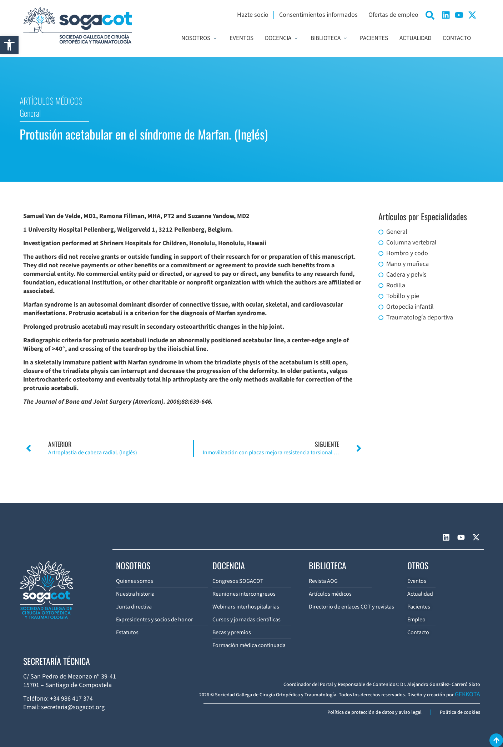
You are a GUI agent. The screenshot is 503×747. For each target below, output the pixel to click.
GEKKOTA (467, 694)
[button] (9, 45)
